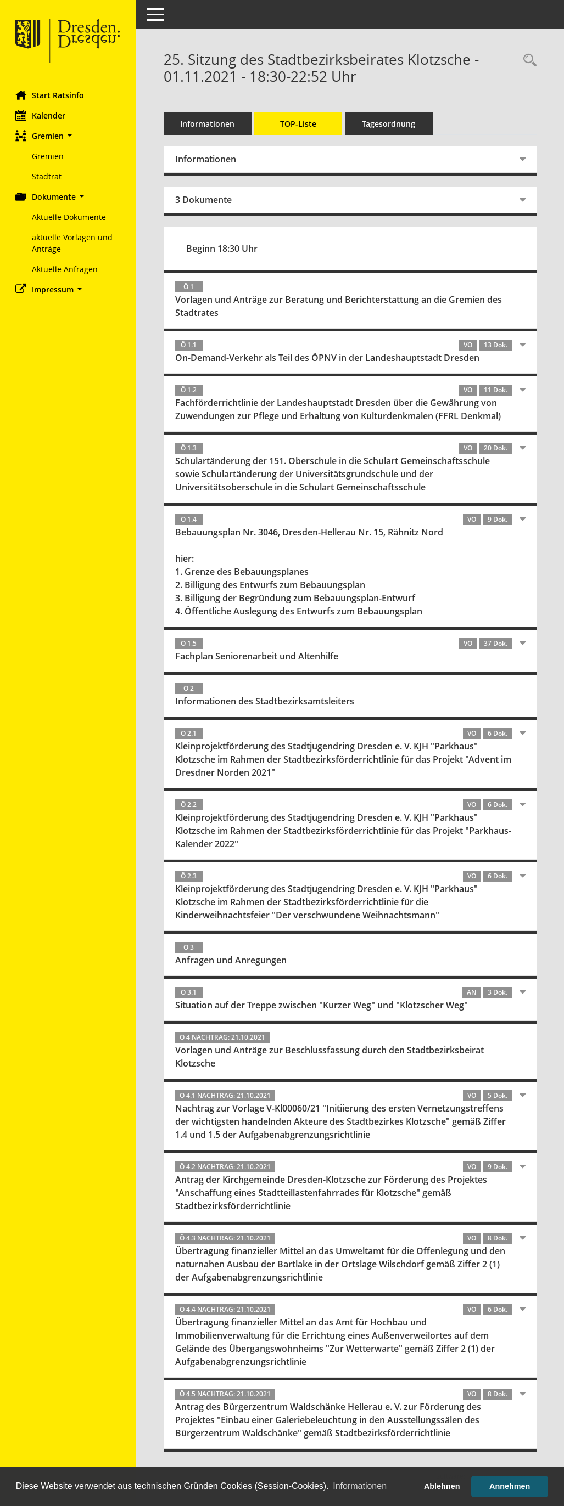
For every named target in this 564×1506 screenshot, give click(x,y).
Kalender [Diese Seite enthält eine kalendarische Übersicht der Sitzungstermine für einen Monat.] (41, 115)
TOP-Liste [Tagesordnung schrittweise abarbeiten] (299, 124)
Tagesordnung (390, 124)
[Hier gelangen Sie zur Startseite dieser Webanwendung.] (68, 41)
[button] (68, 136)
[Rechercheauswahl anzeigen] (527, 61)
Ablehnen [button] (442, 1486)
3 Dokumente (204, 200)
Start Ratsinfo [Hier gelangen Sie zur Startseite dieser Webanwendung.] (50, 94)
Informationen (209, 124)
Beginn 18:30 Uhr (223, 248)
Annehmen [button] (509, 1486)
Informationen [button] (360, 1486)
